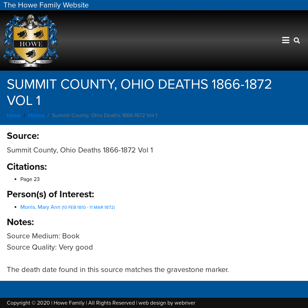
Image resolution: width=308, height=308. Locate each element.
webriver (185, 303)
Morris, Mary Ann (67, 207)
